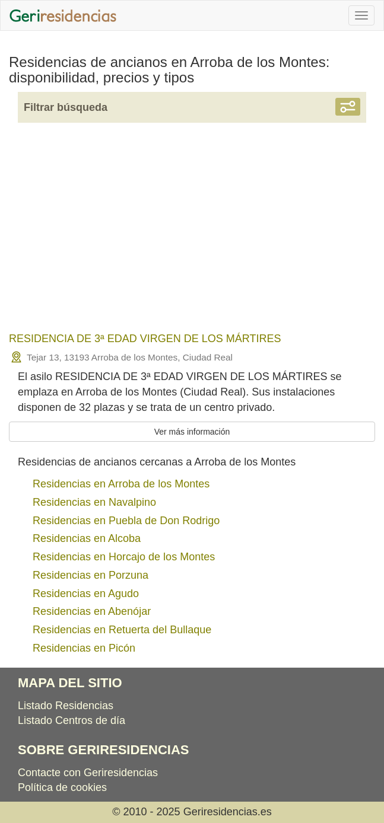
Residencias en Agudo (86, 593)
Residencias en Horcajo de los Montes (124, 557)
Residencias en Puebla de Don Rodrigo (126, 521)
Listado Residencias (65, 706)
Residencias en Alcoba (87, 538)
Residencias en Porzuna (90, 575)
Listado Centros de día (71, 720)
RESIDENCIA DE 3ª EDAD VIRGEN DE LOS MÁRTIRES (145, 338)
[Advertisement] (192, 235)
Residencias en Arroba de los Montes (121, 484)
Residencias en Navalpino (94, 502)
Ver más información (192, 431)
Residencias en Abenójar (92, 611)
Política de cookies (62, 787)
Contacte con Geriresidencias (88, 773)
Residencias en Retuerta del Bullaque (122, 630)
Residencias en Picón (84, 648)
